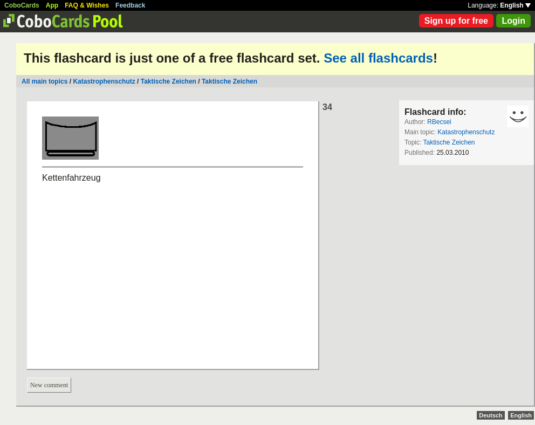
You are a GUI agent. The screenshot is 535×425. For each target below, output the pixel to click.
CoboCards (21, 5)
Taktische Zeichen (168, 81)
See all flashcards (378, 58)
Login (513, 20)
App (52, 5)
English (515, 5)
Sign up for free (456, 20)
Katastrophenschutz (104, 81)
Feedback (130, 5)
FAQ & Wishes (87, 5)
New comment (49, 385)
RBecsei (439, 122)
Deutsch (490, 415)
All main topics (44, 81)
